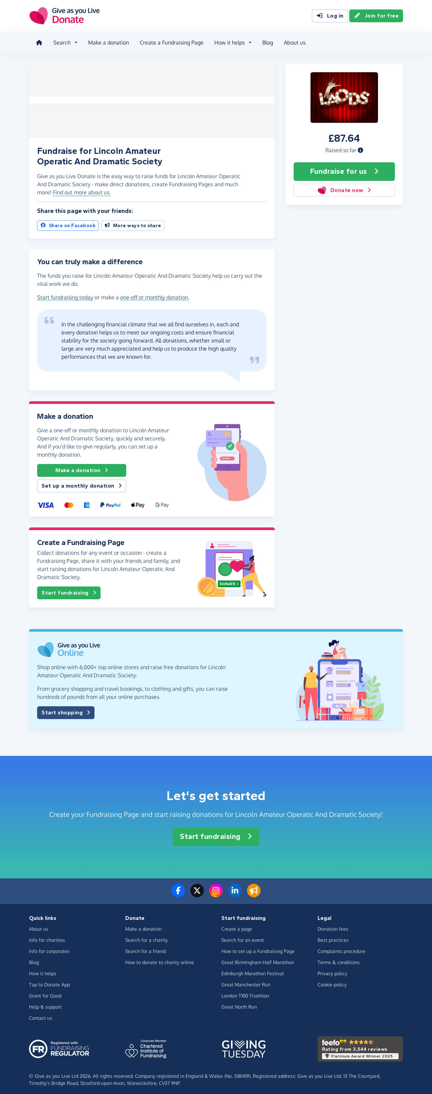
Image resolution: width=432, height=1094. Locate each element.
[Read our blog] (254, 891)
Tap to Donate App (49, 981)
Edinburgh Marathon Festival (252, 970)
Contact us (40, 1014)
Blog (266, 41)
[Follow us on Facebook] (178, 891)
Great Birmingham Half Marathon (257, 959)
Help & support (45, 1003)
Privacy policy (332, 970)
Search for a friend (145, 948)
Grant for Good (45, 992)
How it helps (42, 970)
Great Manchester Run (245, 981)
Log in (330, 16)
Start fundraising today (65, 294)
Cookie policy (332, 981)
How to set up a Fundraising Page (258, 948)
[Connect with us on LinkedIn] (235, 891)
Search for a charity (146, 936)
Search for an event (242, 936)
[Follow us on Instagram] (216, 891)
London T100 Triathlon (245, 992)
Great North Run (239, 1003)
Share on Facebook (68, 222)
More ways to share (132, 222)
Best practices (333, 936)
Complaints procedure (342, 948)
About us (293, 41)
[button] (360, 148)
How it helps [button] (228, 41)
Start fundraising (69, 589)
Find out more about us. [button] (82, 189)
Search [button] (60, 41)
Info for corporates (49, 948)
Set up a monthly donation (82, 482)
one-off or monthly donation (154, 294)
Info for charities (47, 936)
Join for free (376, 16)
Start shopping (66, 709)
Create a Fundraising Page (170, 41)
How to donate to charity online (159, 959)
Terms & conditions (339, 959)
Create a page (236, 925)
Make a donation (107, 41)
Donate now (344, 188)
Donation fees (333, 925)
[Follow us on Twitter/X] (197, 891)
